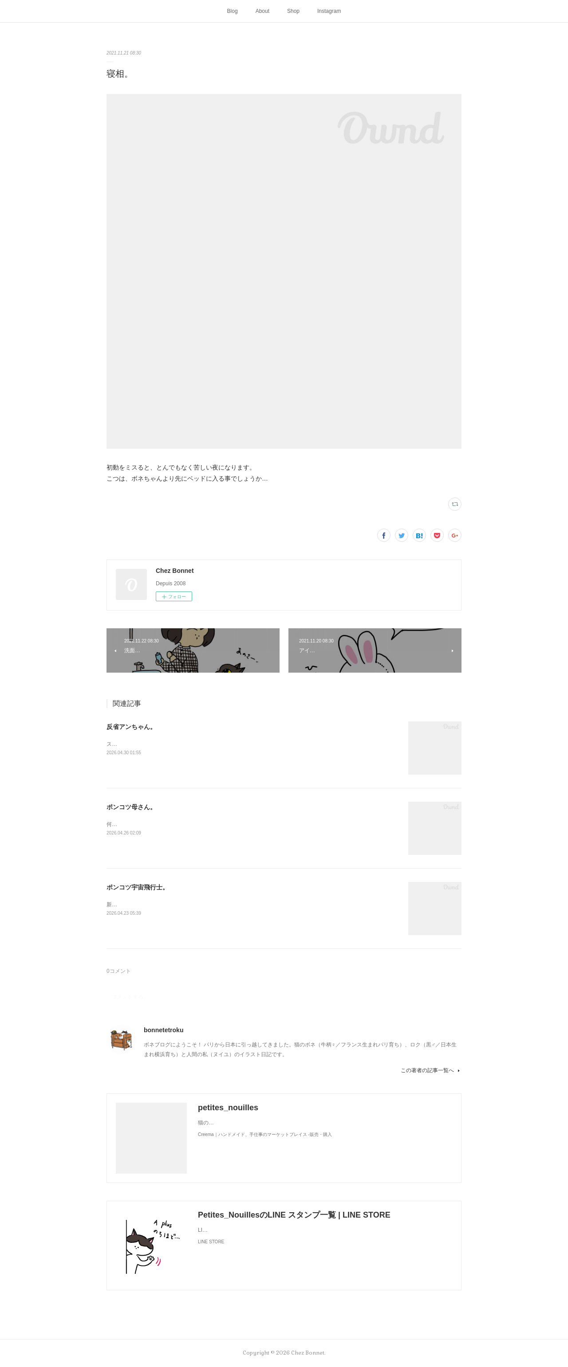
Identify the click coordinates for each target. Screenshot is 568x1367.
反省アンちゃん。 (131, 726)
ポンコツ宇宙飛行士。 (137, 887)
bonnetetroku (163, 1030)
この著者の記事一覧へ (431, 1070)
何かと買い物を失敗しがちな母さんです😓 (157, 824)
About (262, 11)
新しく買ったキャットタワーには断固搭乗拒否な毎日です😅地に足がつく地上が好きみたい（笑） (224, 904)
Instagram (329, 11)
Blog (232, 11)
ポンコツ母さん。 (131, 807)
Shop (293, 11)
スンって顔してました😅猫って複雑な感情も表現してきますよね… (187, 744)
